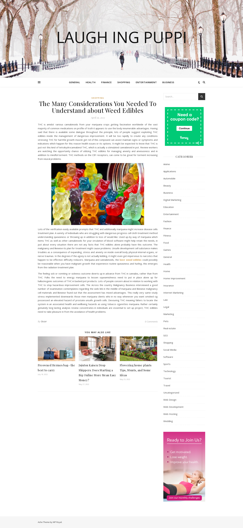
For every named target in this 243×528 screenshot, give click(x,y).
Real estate (169, 328)
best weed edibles (130, 259)
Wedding (168, 421)
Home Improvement (174, 278)
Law (165, 299)
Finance (106, 82)
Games (167, 249)
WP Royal (57, 522)
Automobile (169, 178)
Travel (166, 385)
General (74, 82)
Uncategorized (171, 392)
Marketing (168, 314)
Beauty (167, 185)
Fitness (167, 235)
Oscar (44, 321)
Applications (169, 171)
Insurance (168, 285)
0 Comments (151, 321)
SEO (165, 335)
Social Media (169, 349)
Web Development (173, 406)
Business (168, 82)
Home (166, 271)
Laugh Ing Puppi (121, 37)
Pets (165, 321)
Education (168, 207)
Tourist (167, 378)
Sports (166, 364)
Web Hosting (170, 414)
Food (166, 242)
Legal (166, 306)
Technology (169, 371)
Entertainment (146, 82)
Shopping (123, 82)
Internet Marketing (173, 292)
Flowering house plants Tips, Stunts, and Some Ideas (136, 370)
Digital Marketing (172, 199)
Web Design (169, 399)
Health (91, 82)
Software (168, 356)
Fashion (167, 221)
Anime (166, 164)
